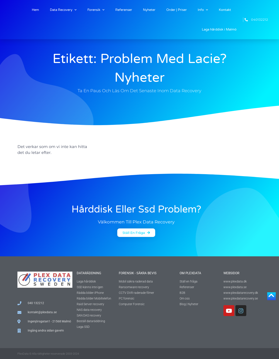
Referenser (123, 10)
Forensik (95, 10)
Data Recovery (63, 10)
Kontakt (225, 10)
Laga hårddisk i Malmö (219, 29)
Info (203, 10)
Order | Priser (176, 10)
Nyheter (149, 10)
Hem (35, 10)
